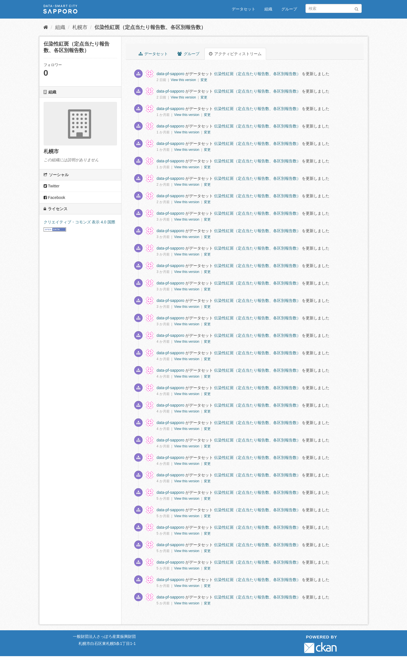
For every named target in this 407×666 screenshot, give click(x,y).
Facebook (54, 197)
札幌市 (79, 27)
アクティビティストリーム (235, 53)
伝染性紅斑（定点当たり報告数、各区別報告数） (150, 27)
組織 (268, 9)
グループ (289, 9)
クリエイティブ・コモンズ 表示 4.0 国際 (79, 222)
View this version (184, 80)
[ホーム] (45, 27)
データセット (243, 9)
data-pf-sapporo (171, 73)
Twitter (52, 186)
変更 (204, 80)
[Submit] (356, 8)
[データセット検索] (333, 8)
